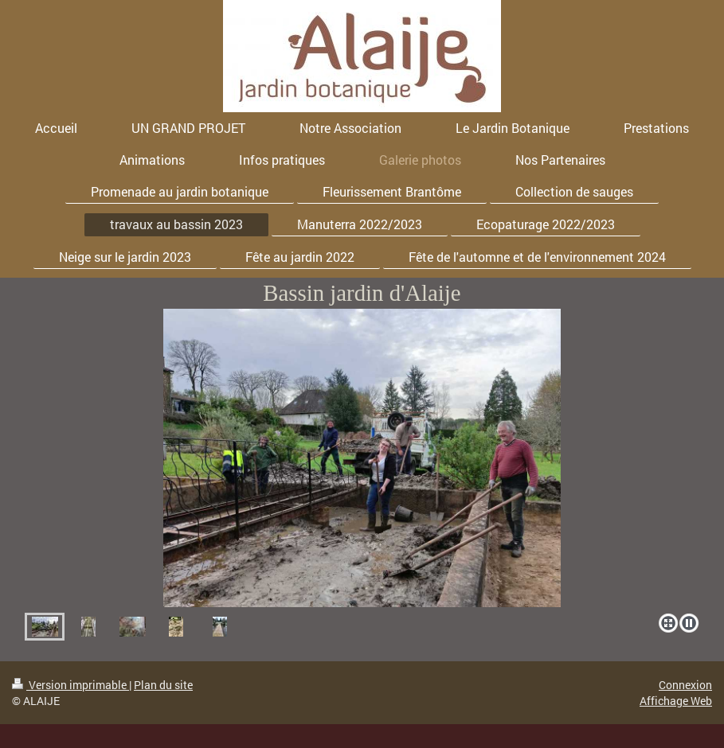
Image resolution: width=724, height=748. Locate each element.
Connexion (685, 684)
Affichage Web (676, 700)
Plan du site (163, 684)
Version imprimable (70, 684)
